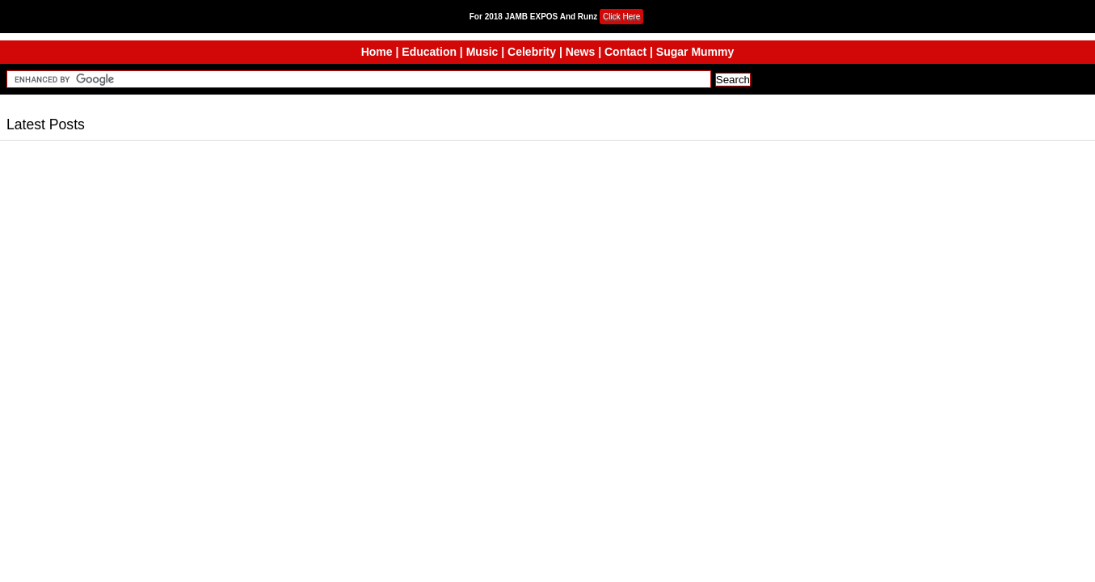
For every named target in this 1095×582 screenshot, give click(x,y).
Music (482, 51)
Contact (625, 51)
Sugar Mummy (695, 51)
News (581, 51)
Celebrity (531, 51)
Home (377, 51)
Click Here (621, 16)
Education (429, 51)
